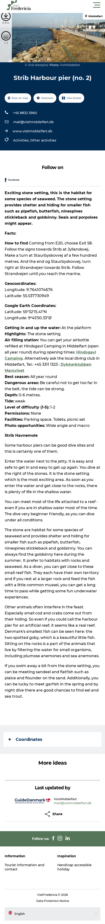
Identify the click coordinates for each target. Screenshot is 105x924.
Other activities (43, 140)
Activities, (21, 140)
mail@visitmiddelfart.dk (33, 122)
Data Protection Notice (52, 901)
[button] (73, 5)
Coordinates (25, 739)
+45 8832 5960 (25, 113)
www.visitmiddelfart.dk (32, 131)
